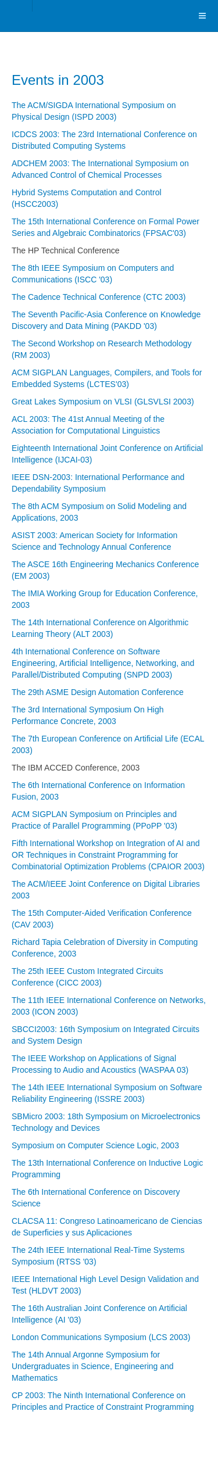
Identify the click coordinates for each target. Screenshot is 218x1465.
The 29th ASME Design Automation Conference (98, 692)
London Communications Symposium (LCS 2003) (101, 1337)
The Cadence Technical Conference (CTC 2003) (98, 297)
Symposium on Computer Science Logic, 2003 (95, 1145)
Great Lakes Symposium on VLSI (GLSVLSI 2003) (103, 401)
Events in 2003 (58, 80)
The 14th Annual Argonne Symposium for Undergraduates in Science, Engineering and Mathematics (93, 1366)
